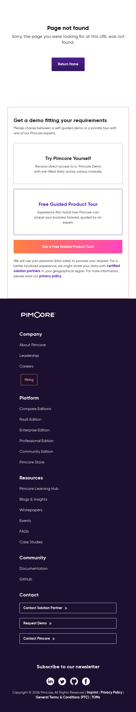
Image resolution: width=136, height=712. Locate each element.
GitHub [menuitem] (25, 579)
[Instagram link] (74, 681)
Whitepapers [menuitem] (30, 510)
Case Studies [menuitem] (31, 542)
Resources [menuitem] (31, 478)
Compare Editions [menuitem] (35, 408)
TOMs (95, 697)
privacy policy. (50, 276)
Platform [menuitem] (29, 398)
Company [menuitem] (30, 334)
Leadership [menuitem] (29, 355)
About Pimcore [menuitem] (32, 345)
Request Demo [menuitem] (35, 623)
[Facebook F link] (50, 681)
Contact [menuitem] (29, 595)
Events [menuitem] (25, 520)
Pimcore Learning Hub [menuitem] (38, 488)
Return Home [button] (68, 64)
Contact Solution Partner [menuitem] (42, 608)
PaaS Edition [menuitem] (30, 419)
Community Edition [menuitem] (36, 451)
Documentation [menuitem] (33, 568)
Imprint (92, 692)
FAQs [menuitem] (24, 531)
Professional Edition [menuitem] (36, 440)
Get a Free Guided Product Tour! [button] (68, 246)
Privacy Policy (111, 692)
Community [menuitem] (32, 558)
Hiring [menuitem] (29, 379)
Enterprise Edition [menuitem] (34, 430)
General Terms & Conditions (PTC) (62, 697)
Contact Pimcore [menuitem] (36, 638)
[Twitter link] (62, 681)
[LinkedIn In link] (86, 681)
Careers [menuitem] (26, 366)
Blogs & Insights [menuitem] (33, 499)
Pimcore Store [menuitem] (31, 462)
